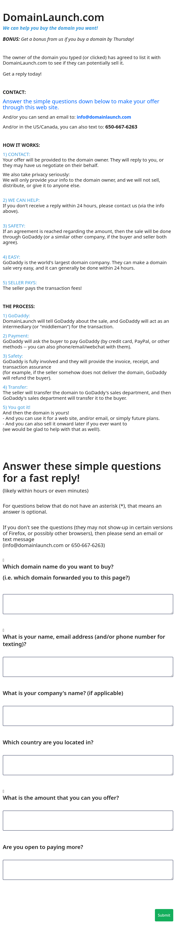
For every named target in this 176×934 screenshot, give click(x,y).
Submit (164, 915)
